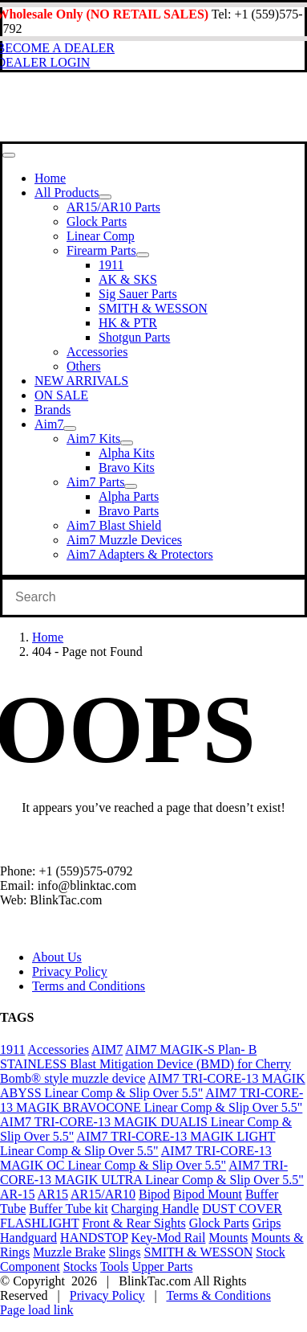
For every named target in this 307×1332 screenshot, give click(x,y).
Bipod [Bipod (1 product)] (154, 1194)
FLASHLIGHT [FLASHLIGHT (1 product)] (39, 1223)
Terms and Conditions (88, 986)
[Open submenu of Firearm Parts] (142, 254)
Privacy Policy (69, 971)
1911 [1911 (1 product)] (12, 1049)
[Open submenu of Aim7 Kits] (126, 443)
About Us (57, 957)
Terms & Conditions (218, 1295)
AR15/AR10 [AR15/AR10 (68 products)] (103, 1194)
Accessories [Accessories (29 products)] (58, 1049)
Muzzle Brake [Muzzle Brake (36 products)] (69, 1252)
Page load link (37, 1310)
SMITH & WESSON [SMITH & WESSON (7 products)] (198, 1252)
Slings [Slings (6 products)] (125, 1252)
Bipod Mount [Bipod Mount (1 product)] (207, 1194)
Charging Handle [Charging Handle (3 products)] (155, 1208)
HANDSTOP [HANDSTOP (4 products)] (93, 1237)
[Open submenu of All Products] (105, 197)
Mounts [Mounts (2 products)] (228, 1237)
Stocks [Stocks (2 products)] (80, 1266)
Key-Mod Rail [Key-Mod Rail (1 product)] (168, 1237)
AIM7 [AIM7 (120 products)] (107, 1049)
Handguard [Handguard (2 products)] (28, 1237)
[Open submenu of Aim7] (69, 428)
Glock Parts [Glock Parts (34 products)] (219, 1223)
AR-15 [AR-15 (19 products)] (17, 1194)
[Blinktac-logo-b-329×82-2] (132, 134)
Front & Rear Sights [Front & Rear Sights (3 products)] (133, 1223)
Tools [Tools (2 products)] (114, 1266)
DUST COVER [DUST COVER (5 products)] (242, 1208)
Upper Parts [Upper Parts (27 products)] (161, 1266)
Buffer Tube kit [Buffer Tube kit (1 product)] (68, 1208)
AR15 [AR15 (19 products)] (53, 1194)
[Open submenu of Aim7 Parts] (130, 486)
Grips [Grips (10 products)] (266, 1223)
